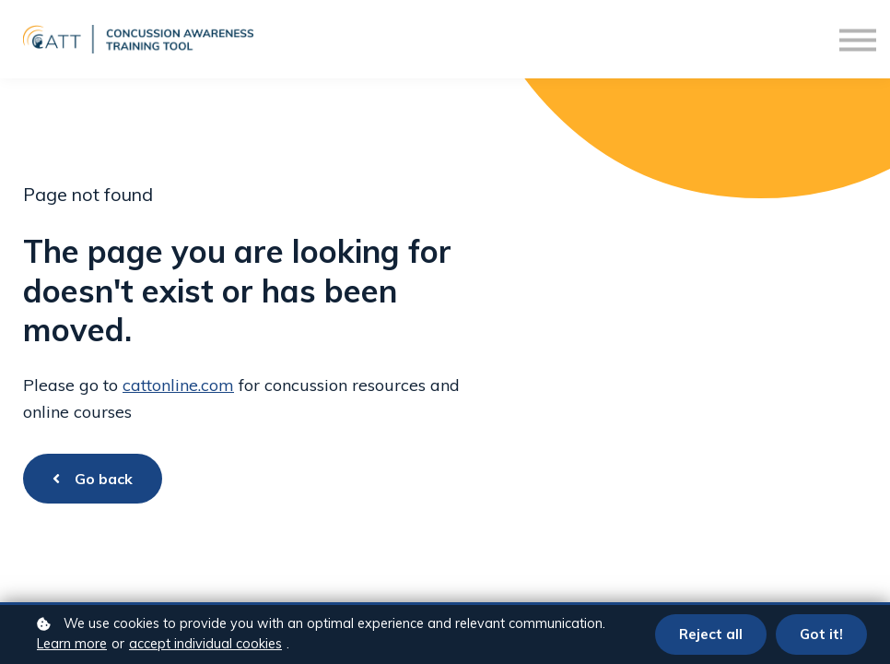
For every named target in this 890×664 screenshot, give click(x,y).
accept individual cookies (205, 643)
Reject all (710, 634)
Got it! (821, 634)
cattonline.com (178, 385)
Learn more (72, 643)
